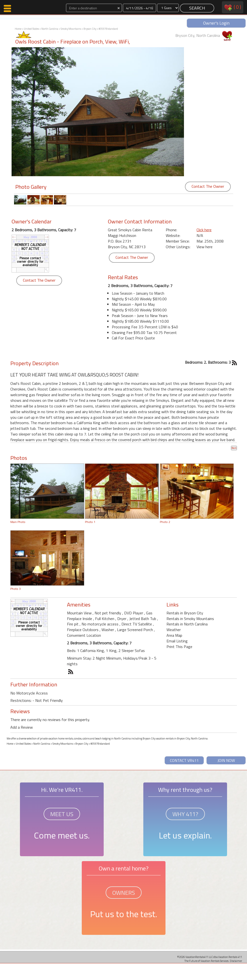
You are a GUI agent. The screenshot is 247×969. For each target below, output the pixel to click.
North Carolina (49, 29)
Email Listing (177, 641)
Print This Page (179, 647)
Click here (204, 230)
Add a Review (21, 727)
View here (205, 247)
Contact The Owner (208, 186)
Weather (173, 630)
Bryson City (89, 29)
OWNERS (123, 892)
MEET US (61, 814)
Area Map (174, 635)
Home (18, 29)
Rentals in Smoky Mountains (190, 619)
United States (31, 29)
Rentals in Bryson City (184, 613)
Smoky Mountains (71, 29)
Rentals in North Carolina (187, 624)
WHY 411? (185, 814)
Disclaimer (236, 961)
